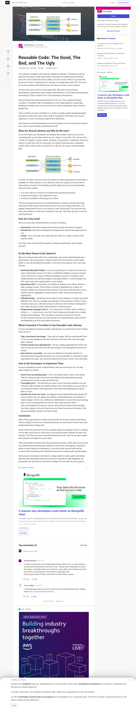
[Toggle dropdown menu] (87, 467)
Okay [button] (14, 705)
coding (41, 68)
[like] (26, 579)
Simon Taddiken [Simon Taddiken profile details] (29, 585)
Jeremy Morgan (28, 45)
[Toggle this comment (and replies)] (20, 564)
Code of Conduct (48, 601)
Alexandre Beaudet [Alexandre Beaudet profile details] (30, 561)
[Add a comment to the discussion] (55, 552)
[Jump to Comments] (8, 60)
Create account (124, 2)
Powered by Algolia (68, 2)
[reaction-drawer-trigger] (8, 52)
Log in (113, 2)
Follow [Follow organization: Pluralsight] (113, 16)
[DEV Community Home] (7, 2)
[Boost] (8, 73)
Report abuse (59, 601)
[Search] (13, 2)
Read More (23, 533)
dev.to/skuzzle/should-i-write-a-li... (42, 592)
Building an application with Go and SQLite (113, 64)
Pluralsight (40, 45)
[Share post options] (8, 80)
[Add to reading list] (8, 67)
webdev (34, 68)
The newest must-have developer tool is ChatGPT (113, 46)
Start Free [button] (102, 115)
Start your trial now (113, 31)
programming (24, 68)
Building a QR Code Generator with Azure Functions (113, 56)
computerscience (51, 68)
